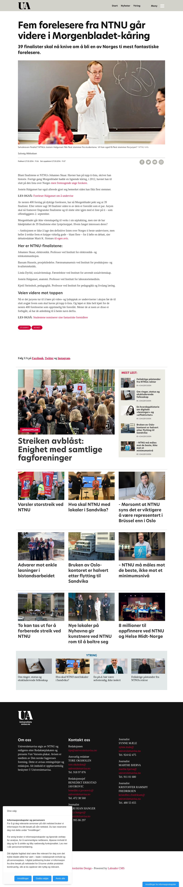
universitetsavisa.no (79, 768)
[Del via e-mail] (154, 162)
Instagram (64, 358)
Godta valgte (42, 878)
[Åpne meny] (162, 6)
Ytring (136, 5)
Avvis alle (60, 878)
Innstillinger (23, 878)
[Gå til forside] (24, 5)
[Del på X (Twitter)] (148, 162)
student (24, 327)
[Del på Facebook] (142, 162)
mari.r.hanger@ (77, 812)
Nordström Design (81, 868)
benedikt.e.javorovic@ (81, 790)
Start (115, 5)
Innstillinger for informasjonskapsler (160, 884)
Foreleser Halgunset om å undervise (53, 195)
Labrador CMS (116, 868)
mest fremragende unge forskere (69, 182)
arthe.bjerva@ (129, 769)
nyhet (37, 327)
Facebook (37, 358)
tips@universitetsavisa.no (82, 750)
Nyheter (125, 5)
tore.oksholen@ (77, 764)
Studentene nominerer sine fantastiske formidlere (60, 317)
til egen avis (61, 238)
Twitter (49, 358)
